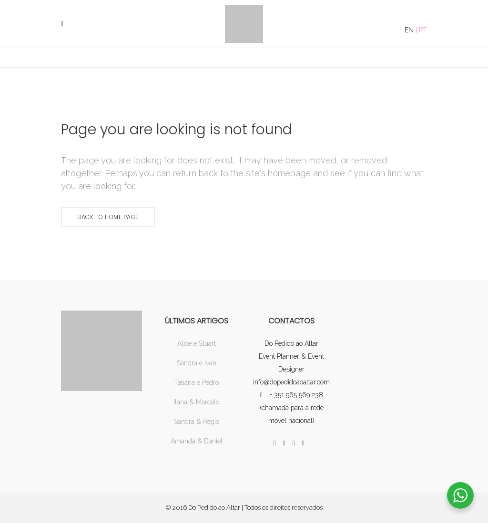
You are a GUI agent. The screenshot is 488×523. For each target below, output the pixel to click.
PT (423, 30)
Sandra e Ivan (196, 363)
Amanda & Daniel (197, 441)
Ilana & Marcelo (196, 402)
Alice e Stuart (196, 343)
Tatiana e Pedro (196, 382)
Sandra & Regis (196, 421)
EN (409, 30)
